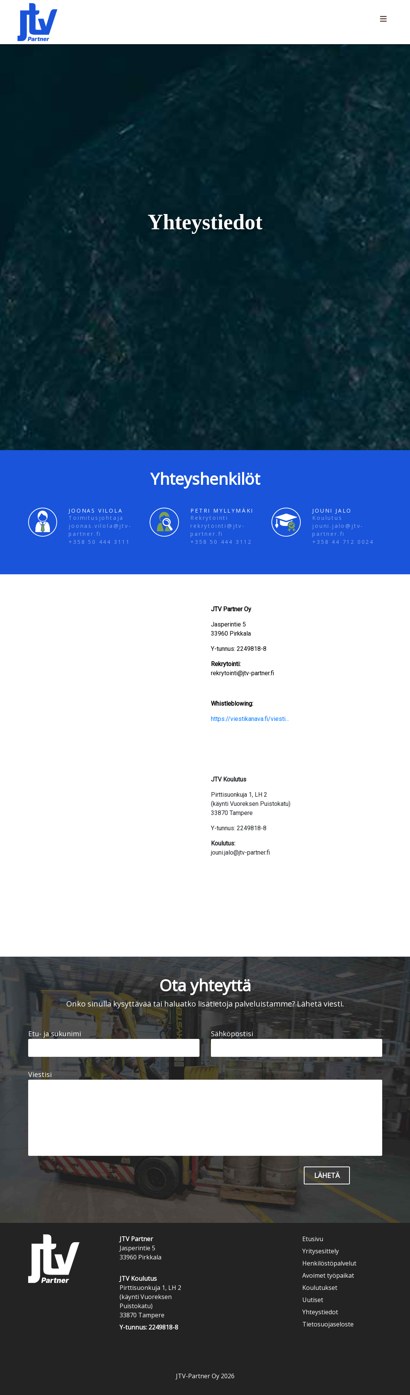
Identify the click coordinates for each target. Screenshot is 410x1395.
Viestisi (205, 1113)
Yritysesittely (320, 1251)
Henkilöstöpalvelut (329, 1263)
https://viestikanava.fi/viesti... (250, 718)
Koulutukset (319, 1287)
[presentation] (207, 1181)
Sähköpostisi (296, 1043)
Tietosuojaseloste (328, 1324)
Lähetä (327, 1175)
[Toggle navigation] (384, 22)
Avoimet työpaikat (328, 1275)
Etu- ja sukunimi (113, 1043)
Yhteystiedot (320, 1312)
